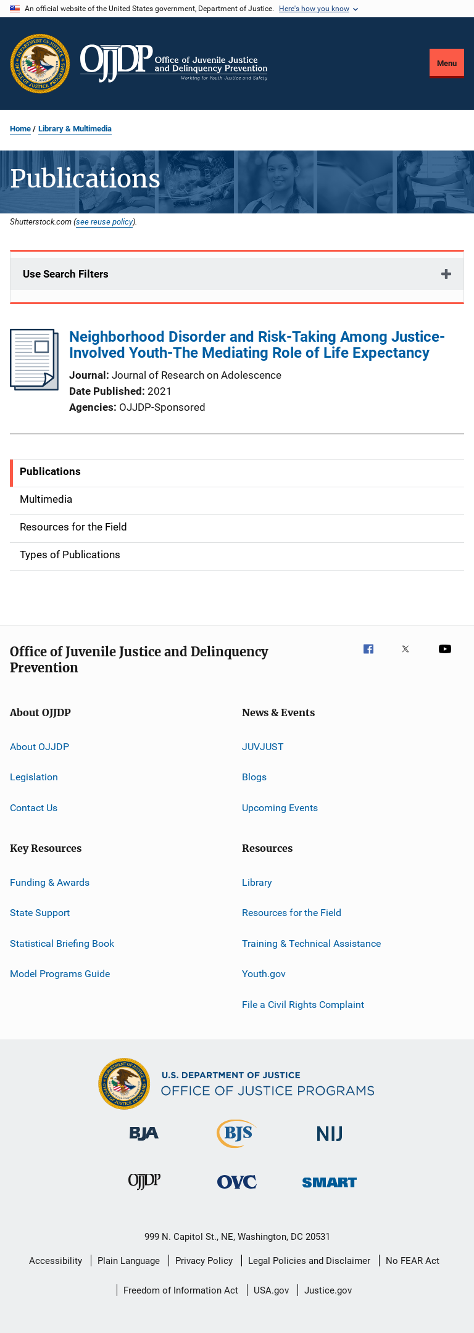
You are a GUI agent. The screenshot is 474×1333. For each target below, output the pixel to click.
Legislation (34, 777)
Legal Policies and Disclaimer (309, 1260)
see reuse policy (104, 221)
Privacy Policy (204, 1260)
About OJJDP (39, 747)
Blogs (254, 777)
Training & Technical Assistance (311, 943)
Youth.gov (264, 974)
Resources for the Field (291, 912)
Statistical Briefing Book (62, 943)
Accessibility (55, 1260)
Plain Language (129, 1260)
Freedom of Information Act (180, 1290)
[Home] (173, 63)
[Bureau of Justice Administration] (144, 1143)
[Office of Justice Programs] (40, 63)
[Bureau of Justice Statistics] (237, 1150)
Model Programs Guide (60, 974)
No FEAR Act (412, 1260)
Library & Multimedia (75, 128)
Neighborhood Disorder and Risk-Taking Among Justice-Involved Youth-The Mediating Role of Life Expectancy (257, 344)
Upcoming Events (280, 808)
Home (20, 128)
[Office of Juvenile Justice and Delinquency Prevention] (144, 1192)
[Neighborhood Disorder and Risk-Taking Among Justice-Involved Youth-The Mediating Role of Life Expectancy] (34, 387)
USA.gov (271, 1290)
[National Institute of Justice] (329, 1143)
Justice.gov (328, 1290)
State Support (40, 912)
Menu (447, 63)
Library (257, 882)
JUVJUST (263, 747)
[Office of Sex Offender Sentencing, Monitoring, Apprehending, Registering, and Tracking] (329, 1189)
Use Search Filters (66, 274)
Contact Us (33, 808)
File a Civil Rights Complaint (303, 1004)
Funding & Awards (49, 882)
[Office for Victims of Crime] (237, 1191)
